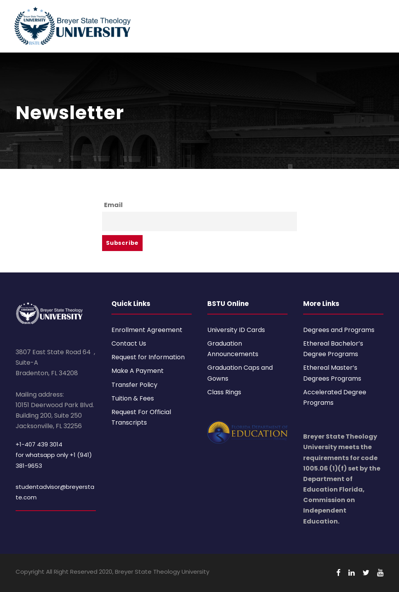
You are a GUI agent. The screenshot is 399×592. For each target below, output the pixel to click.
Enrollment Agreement (146, 329)
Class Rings (224, 392)
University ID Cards (236, 329)
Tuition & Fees (132, 398)
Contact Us (128, 343)
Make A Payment (137, 370)
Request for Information (148, 357)
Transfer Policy (134, 384)
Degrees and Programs (338, 329)
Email (113, 204)
